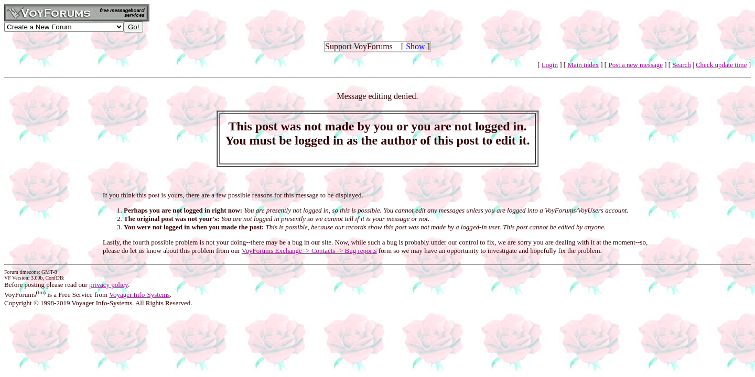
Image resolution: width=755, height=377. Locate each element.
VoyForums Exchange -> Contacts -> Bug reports (309, 250)
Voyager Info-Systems (139, 294)
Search (681, 65)
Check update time (721, 65)
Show (415, 46)
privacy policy (108, 285)
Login (550, 65)
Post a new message (635, 65)
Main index (583, 65)
